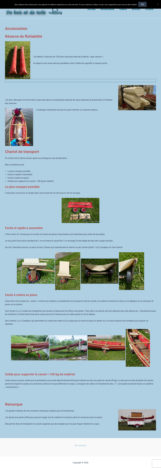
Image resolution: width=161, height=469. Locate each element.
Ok (142, 4)
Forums (149, 9)
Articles (136, 9)
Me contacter (80, 445)
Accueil (92, 9)
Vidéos (123, 9)
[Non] (158, 4)
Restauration (108, 9)
